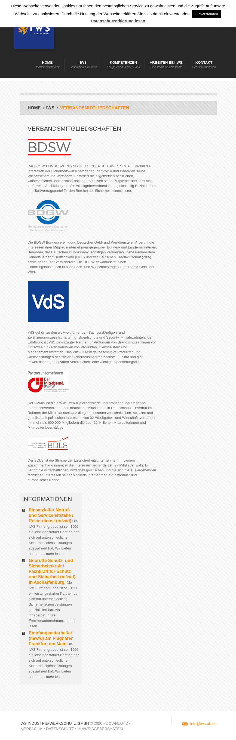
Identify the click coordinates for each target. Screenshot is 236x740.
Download (117, 723)
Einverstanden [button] (206, 14)
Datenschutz (60, 729)
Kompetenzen (123, 64)
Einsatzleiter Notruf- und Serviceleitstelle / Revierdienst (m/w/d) (51, 515)
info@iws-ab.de (203, 723)
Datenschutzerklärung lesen (118, 21)
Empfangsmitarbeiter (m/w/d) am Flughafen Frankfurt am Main (51, 638)
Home (47, 64)
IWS (83, 64)
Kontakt (204, 64)
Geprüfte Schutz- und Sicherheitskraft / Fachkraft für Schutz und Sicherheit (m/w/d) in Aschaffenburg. (52, 571)
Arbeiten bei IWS (166, 64)
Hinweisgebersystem (100, 729)
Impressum (31, 729)
